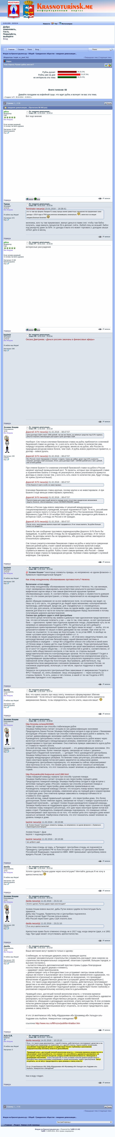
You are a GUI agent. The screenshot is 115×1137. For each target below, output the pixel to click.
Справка (21, 49)
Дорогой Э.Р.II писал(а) (37, 432)
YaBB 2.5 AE (75, 1129)
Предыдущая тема (91, 57)
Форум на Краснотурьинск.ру (15, 54)
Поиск (29, 49)
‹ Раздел (16, 1125)
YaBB (43, 1131)
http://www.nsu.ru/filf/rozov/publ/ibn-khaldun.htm (58, 1023)
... (15, 103)
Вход (5, 39)
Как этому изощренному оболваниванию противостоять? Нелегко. (58, 579)
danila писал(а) (33, 901)
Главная (11, 49)
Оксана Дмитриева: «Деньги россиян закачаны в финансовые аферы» (60, 339)
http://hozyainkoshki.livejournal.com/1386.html (47, 774)
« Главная (8, 1125)
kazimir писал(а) (33, 822)
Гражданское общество (45, 54)
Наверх (7, 200)
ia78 (13, 97)
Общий (31, 54)
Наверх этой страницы (30, 1125)
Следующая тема (105, 57)
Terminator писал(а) (35, 209)
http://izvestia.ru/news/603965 (39, 724)
